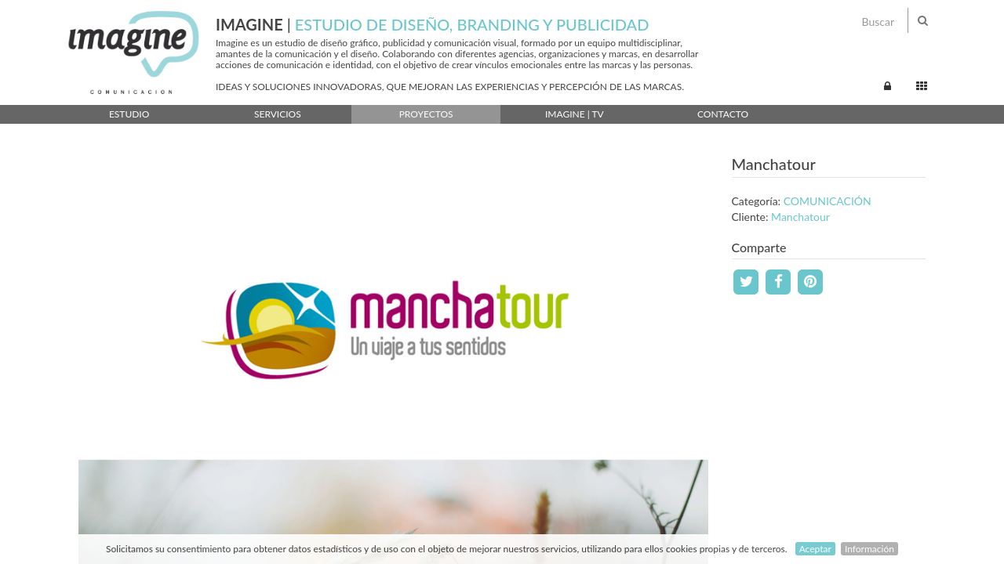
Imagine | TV (574, 114)
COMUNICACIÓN (827, 201)
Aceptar (815, 549)
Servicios (277, 114)
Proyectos (426, 114)
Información (869, 549)
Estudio (129, 114)
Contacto (722, 114)
